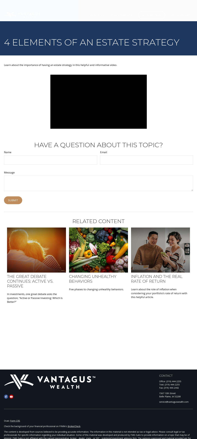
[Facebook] (6, 397)
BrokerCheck (74, 426)
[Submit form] (13, 200)
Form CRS (15, 420)
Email (103, 152)
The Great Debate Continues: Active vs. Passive (30, 281)
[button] (97, 6)
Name (7, 152)
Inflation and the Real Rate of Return (157, 279)
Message (9, 172)
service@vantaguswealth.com (174, 401)
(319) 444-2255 (173, 381)
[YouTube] (11, 397)
